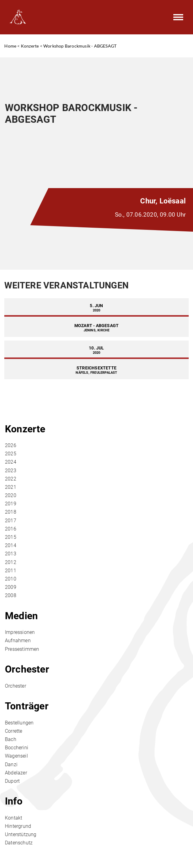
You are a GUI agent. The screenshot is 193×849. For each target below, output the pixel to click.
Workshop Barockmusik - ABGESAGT (79, 45)
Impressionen (20, 632)
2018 (10, 512)
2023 (10, 470)
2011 (10, 570)
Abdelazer (16, 773)
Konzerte (30, 45)
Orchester (27, 669)
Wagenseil (16, 756)
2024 (10, 462)
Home (10, 45)
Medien (21, 616)
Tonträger (27, 706)
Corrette (13, 731)
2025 (10, 454)
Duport (12, 781)
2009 (10, 587)
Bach (10, 739)
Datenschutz (19, 843)
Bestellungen (19, 723)
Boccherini (16, 748)
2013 (10, 554)
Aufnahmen (18, 640)
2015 (10, 537)
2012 (10, 562)
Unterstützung (21, 834)
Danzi (11, 764)
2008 (10, 595)
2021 (10, 487)
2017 (10, 520)
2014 (10, 545)
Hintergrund (18, 826)
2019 (10, 504)
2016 (10, 529)
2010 (10, 579)
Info (13, 801)
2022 (10, 479)
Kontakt (13, 818)
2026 (10, 445)
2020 (10, 495)
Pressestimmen (22, 649)
